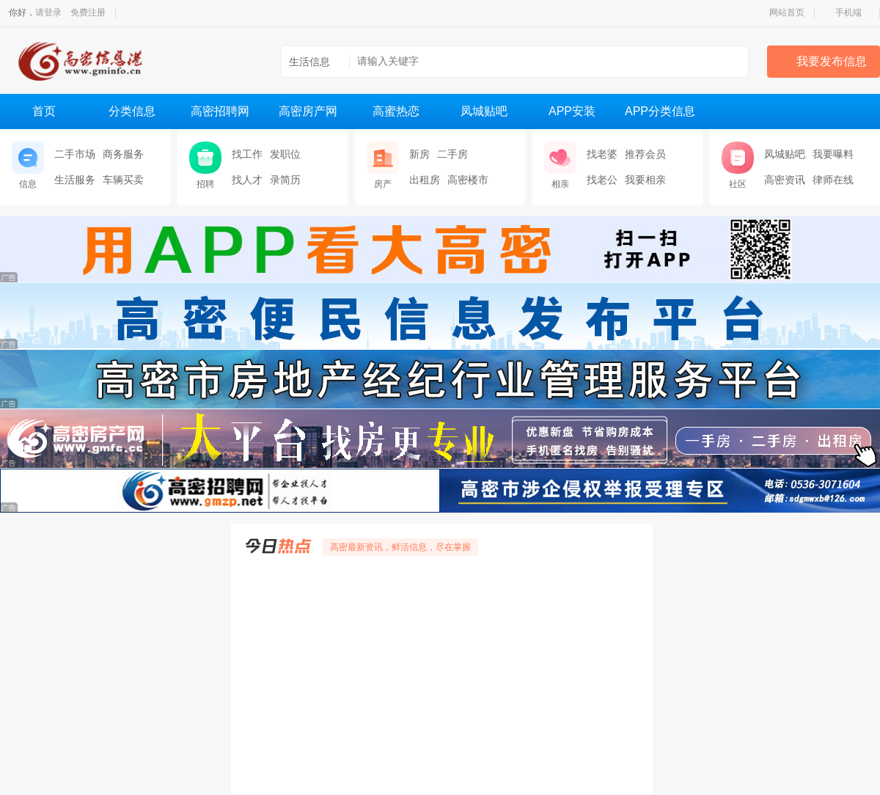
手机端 (848, 12)
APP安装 (572, 111)
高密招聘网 (220, 111)
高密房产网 (308, 111)
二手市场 (74, 154)
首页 (44, 111)
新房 (419, 154)
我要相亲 (645, 180)
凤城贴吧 (484, 111)
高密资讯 (784, 180)
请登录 (48, 12)
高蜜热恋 (396, 111)
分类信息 (132, 111)
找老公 (602, 180)
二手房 (452, 154)
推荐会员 (645, 154)
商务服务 (123, 154)
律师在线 (833, 180)
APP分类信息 (660, 111)
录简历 (285, 180)
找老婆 (602, 154)
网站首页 (786, 12)
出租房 (424, 180)
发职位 (285, 154)
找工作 (247, 154)
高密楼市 (467, 180)
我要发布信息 (831, 61)
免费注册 (88, 12)
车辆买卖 (123, 180)
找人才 (247, 180)
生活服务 (74, 180)
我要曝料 (833, 154)
